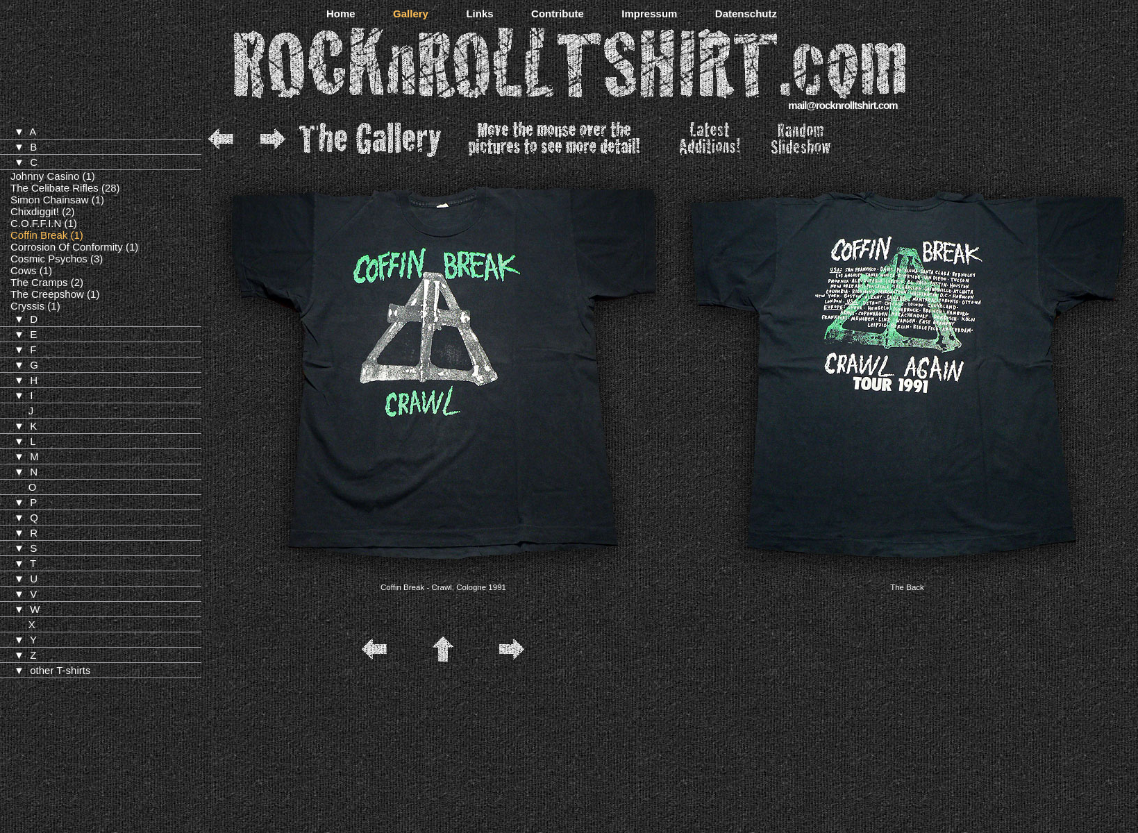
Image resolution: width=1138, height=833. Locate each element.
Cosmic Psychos (48, 258)
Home (340, 13)
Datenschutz (746, 13)
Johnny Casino (44, 176)
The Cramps (39, 282)
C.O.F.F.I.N (35, 223)
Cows (23, 270)
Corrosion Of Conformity (66, 247)
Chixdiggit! (34, 211)
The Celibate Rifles (54, 188)
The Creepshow (47, 294)
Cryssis (27, 306)
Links (479, 13)
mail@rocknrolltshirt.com (842, 105)
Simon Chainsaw (49, 199)
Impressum (649, 13)
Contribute (557, 13)
